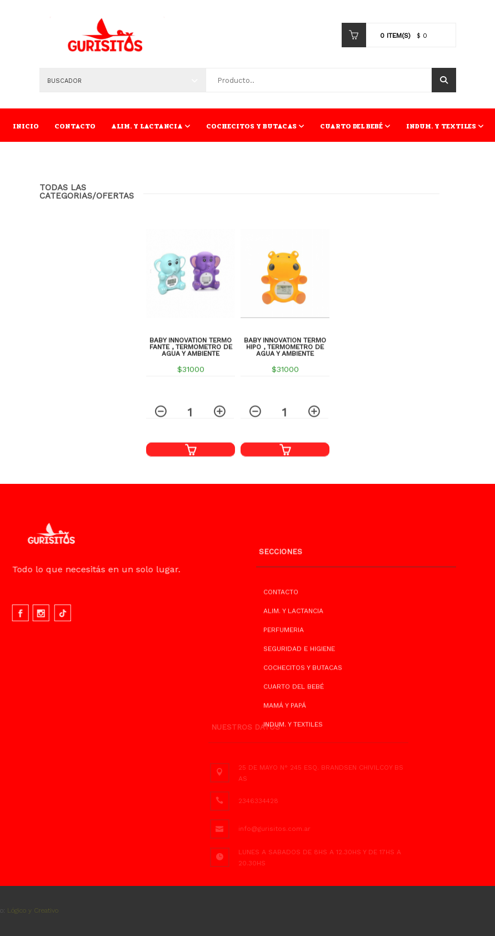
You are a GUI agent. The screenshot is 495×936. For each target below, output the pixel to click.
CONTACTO (75, 126)
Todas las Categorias (65, 195)
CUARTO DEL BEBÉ (355, 126)
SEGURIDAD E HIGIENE (299, 678)
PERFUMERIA (283, 659)
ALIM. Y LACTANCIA (151, 126)
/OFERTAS (113, 200)
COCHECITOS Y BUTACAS (255, 126)
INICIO (26, 126)
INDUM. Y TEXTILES (445, 126)
